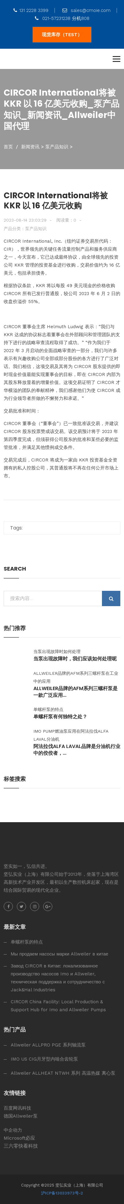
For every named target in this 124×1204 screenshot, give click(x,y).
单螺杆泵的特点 (27, 942)
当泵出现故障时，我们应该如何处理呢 (75, 658)
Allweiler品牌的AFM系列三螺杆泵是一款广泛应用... (75, 692)
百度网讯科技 (17, 1108)
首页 (8, 147)
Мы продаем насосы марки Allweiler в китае (59, 954)
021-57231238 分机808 (62, 18)
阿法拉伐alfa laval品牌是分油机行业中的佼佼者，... (76, 750)
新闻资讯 (30, 147)
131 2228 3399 (30, 10)
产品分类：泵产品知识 (25, 228)
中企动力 (13, 1130)
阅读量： (66, 220)
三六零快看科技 (21, 1146)
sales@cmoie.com (86, 10)
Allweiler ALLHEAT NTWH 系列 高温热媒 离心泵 (63, 1073)
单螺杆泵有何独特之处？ (60, 716)
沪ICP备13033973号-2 (62, 1193)
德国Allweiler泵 (21, 1116)
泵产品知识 (56, 147)
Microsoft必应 (19, 1138)
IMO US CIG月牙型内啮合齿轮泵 (44, 1059)
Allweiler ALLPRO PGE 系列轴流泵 (48, 1045)
